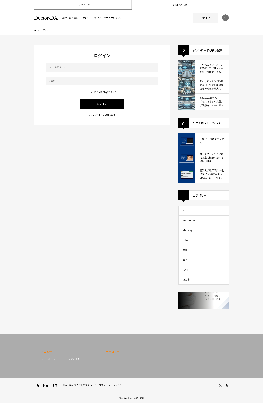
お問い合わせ (180, 5)
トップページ (83, 5)
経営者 (186, 279)
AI (184, 210)
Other (185, 240)
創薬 (185, 250)
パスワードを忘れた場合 (102, 115)
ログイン (205, 17)
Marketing (187, 230)
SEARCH (225, 17)
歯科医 (186, 270)
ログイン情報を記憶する (102, 92)
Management (189, 220)
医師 (185, 260)
